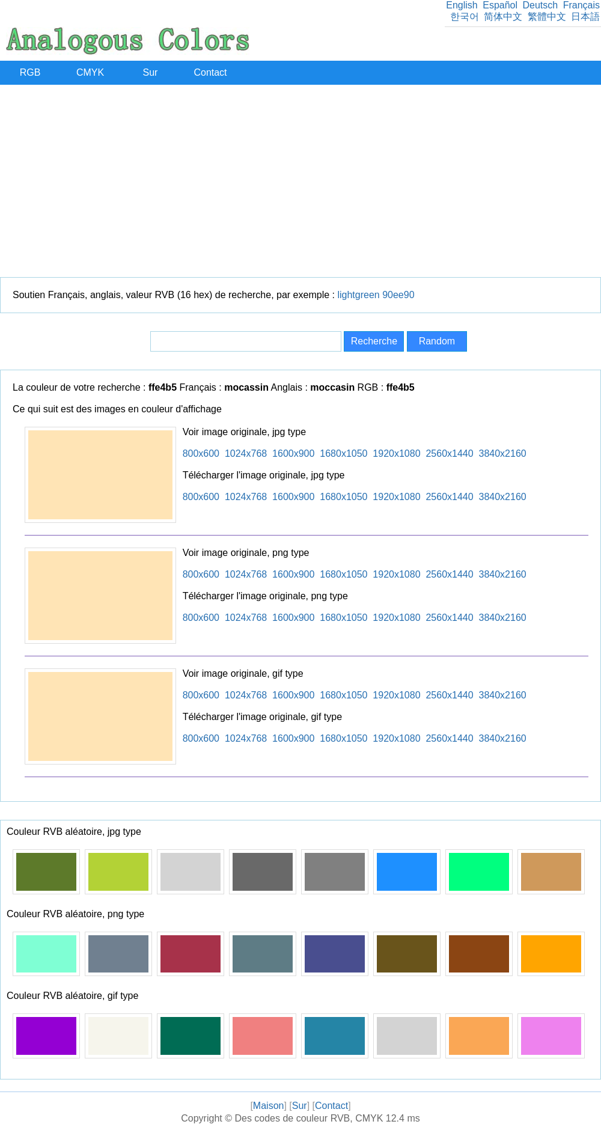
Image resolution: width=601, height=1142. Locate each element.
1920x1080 (396, 453)
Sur (150, 72)
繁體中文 (547, 16)
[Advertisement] (301, 181)
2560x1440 (449, 453)
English (461, 5)
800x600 (201, 453)
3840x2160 (502, 453)
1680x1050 (343, 453)
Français (581, 5)
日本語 (585, 16)
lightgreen (358, 295)
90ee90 (398, 295)
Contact (210, 72)
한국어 (464, 16)
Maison (268, 1106)
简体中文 (503, 16)
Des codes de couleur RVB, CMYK (308, 1118)
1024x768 (246, 453)
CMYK (90, 72)
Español (500, 5)
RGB (30, 72)
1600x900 (293, 453)
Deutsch (540, 5)
